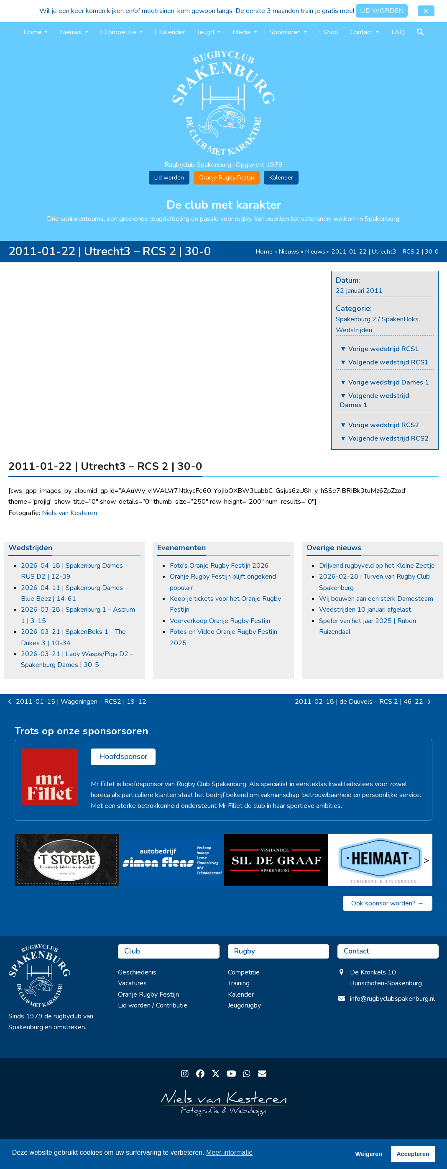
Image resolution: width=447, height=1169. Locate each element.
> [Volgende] (426, 860)
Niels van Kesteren (69, 513)
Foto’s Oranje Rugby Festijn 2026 (219, 565)
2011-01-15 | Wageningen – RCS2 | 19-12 (77, 702)
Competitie (244, 972)
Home (264, 251)
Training (239, 983)
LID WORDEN (382, 10)
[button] (426, 10)
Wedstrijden (354, 330)
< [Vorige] (21, 860)
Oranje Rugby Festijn (226, 178)
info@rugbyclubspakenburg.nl (392, 998)
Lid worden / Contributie (152, 1005)
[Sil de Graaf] (276, 860)
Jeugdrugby (244, 1005)
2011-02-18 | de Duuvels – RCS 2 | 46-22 (363, 702)
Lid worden (169, 178)
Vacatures (132, 983)
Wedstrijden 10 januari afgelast (365, 609)
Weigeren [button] (369, 1154)
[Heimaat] (380, 860)
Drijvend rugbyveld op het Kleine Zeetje (377, 565)
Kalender (281, 178)
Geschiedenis (137, 972)
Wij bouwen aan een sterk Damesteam (376, 598)
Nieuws (289, 251)
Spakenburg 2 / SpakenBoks (377, 319)
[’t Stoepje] (67, 860)
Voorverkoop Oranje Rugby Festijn (220, 621)
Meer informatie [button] (229, 1152)
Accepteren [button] (412, 1154)
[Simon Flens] (171, 860)
